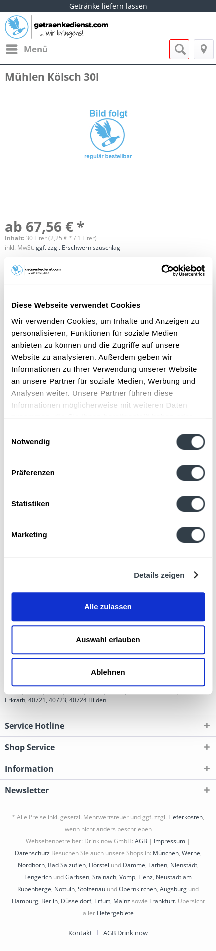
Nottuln (64, 889)
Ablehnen (108, 672)
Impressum (169, 841)
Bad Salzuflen (67, 865)
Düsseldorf (76, 901)
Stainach (104, 877)
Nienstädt (183, 865)
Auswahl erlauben (108, 639)
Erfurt (102, 901)
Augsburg (173, 889)
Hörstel (99, 865)
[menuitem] (26, 49)
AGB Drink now (125, 932)
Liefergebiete (115, 913)
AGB (141, 841)
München (166, 853)
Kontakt (80, 932)
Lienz (145, 877)
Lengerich (38, 877)
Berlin (49, 901)
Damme (134, 865)
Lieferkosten (185, 817)
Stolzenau (91, 889)
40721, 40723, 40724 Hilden (67, 700)
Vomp (127, 877)
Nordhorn (31, 865)
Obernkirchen (138, 889)
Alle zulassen (108, 606)
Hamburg (25, 901)
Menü (27, 48)
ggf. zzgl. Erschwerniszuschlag (78, 247)
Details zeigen (159, 575)
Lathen (157, 865)
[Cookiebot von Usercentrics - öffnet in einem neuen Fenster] (161, 270)
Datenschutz (32, 853)
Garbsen (77, 877)
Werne (191, 853)
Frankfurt (162, 901)
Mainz (121, 901)
